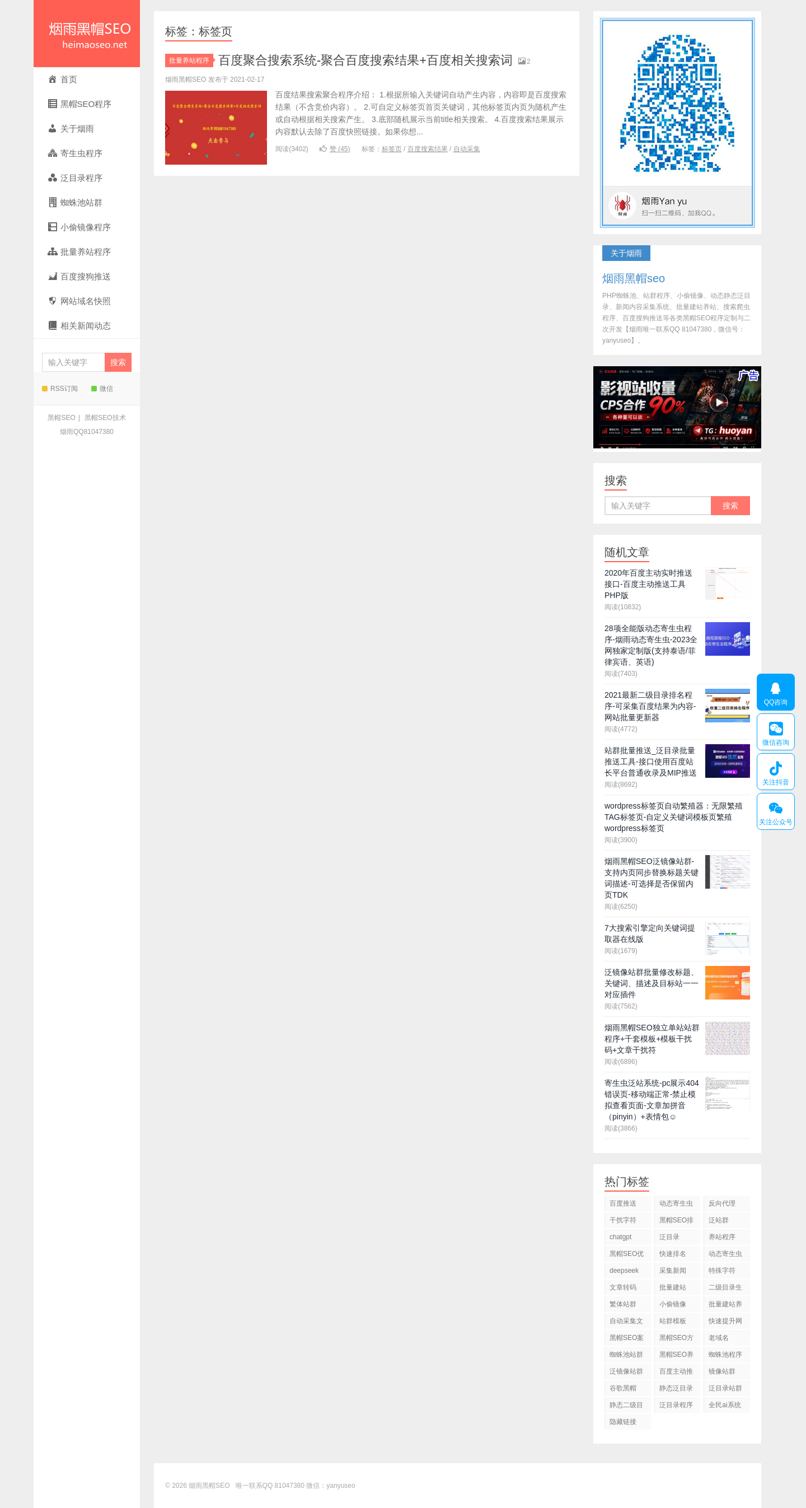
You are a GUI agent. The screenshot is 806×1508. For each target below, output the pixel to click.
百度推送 (623, 1203)
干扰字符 (623, 1220)
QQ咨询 (776, 692)
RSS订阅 (60, 389)
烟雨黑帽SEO (87, 33)
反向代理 (722, 1203)
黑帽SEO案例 (627, 1340)
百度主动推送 (676, 1373)
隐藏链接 (623, 1422)
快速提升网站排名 (725, 1323)
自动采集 (466, 149)
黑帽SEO (61, 418)
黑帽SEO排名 (676, 1222)
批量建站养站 (725, 1306)
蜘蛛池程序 (725, 1354)
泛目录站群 (725, 1388)
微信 (102, 389)
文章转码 (623, 1287)
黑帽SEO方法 (676, 1340)
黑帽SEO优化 (627, 1256)
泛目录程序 (676, 1405)
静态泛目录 (676, 1388)
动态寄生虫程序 (725, 1256)
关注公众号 (775, 811)
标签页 (392, 149)
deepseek (624, 1270)
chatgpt (620, 1237)
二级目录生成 (725, 1289)
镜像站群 (722, 1371)
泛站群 (719, 1220)
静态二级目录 (626, 1407)
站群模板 (672, 1321)
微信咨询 (775, 731)
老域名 (719, 1338)
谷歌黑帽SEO (623, 1390)
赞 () (335, 149)
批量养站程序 (191, 60)
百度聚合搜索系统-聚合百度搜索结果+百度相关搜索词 (365, 60)
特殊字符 (722, 1270)
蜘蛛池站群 (626, 1354)
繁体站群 (623, 1304)
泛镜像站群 (626, 1371)
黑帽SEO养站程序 (676, 1356)
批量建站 (672, 1287)
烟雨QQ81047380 (87, 432)
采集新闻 (672, 1270)
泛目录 (669, 1237)
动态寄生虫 (676, 1203)
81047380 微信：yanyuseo (315, 1486)
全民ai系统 (725, 1405)
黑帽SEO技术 (105, 418)
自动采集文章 (626, 1323)
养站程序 (722, 1237)
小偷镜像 (672, 1304)
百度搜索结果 (427, 149)
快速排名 (672, 1254)
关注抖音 (775, 771)
